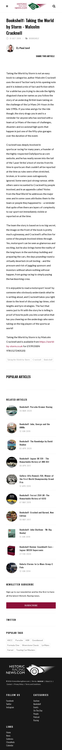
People (36, 713)
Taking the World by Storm (18, 359)
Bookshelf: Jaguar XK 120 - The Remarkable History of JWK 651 (34, 460)
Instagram (10, 707)
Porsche (19, 640)
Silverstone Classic (30, 645)
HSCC (10, 640)
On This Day (37, 710)
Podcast (36, 717)
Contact (9, 684)
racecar (40, 681)
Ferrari (10, 650)
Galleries (9, 738)
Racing (36, 720)
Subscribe (31, 605)
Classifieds (10, 742)
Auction (36, 700)
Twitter (8, 704)
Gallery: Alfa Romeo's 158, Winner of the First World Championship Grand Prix (37, 479)
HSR (27, 640)
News (8, 735)
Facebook (10, 700)
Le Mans (45, 645)
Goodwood (37, 640)
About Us (48, 681)
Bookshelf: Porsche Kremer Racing (36, 406)
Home (8, 732)
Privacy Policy (18, 684)
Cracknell (37, 359)
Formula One (13, 645)
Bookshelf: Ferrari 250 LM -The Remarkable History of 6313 (34, 497)
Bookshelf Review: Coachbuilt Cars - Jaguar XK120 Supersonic (37, 548)
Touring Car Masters (25, 650)
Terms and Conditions (33, 684)
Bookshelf (34, 38)
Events (35, 707)
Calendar (9, 745)
